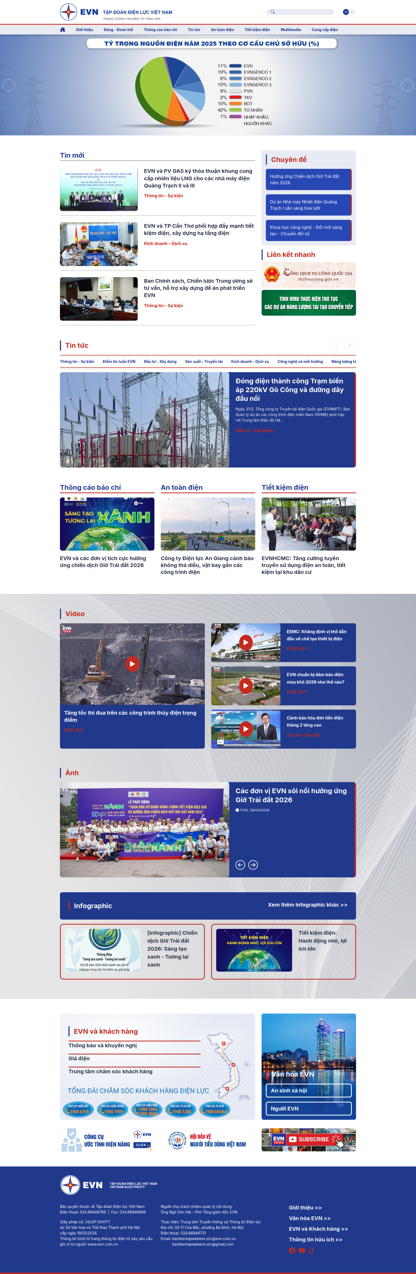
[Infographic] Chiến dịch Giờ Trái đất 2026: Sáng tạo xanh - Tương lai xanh (172, 949)
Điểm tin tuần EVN (119, 361)
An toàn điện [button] (222, 29)
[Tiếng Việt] (116, 11)
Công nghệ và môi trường (300, 361)
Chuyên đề (289, 159)
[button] (407, 85)
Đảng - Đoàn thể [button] (118, 29)
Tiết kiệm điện (285, 487)
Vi (346, 12)
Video (75, 614)
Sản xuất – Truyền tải (204, 361)
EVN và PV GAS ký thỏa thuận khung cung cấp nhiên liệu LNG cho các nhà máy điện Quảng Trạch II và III (198, 178)
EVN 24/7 (74, 730)
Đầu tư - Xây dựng (160, 361)
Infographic (93, 906)
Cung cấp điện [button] (325, 29)
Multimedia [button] (291, 29)
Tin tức (76, 345)
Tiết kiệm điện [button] (257, 29)
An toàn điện (182, 487)
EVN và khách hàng (106, 1031)
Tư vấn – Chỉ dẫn (303, 735)
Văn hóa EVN (292, 1074)
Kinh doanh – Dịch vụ (165, 243)
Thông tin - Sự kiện (163, 195)
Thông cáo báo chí (160, 29)
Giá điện (79, 1058)
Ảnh (72, 773)
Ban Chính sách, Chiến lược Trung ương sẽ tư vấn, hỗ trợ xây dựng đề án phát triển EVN (198, 288)
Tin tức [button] (194, 29)
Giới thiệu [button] (84, 29)
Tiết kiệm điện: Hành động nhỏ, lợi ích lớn (322, 941)
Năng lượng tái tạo (347, 361)
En (352, 12)
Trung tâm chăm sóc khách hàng (110, 1071)
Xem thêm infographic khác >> (308, 905)
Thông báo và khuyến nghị (102, 1045)
